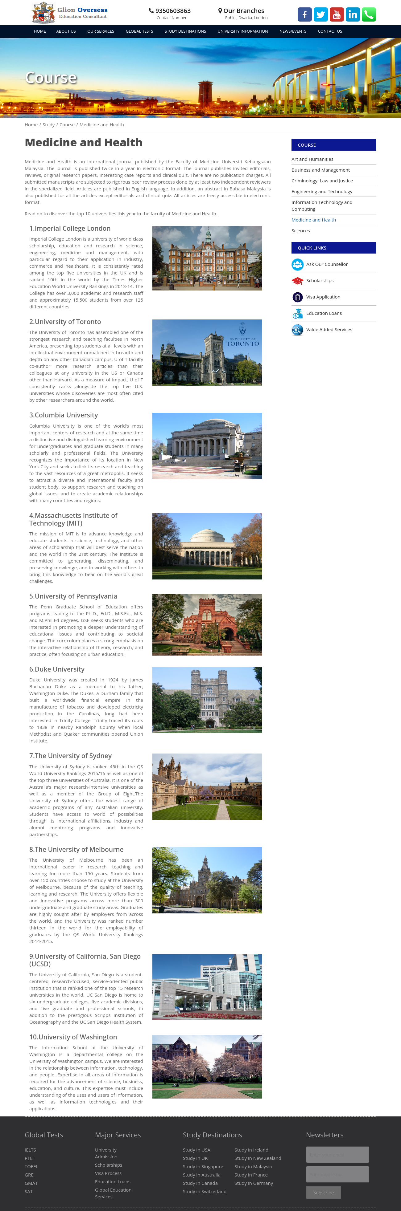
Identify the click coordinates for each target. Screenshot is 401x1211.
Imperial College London (73, 228)
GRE (29, 1175)
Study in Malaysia (253, 1166)
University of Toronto (68, 321)
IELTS (30, 1150)
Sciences (300, 230)
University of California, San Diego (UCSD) (85, 960)
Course (307, 145)
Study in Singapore (203, 1166)
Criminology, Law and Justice (322, 180)
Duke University (60, 669)
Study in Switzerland (204, 1191)
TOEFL (31, 1166)
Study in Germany (254, 1183)
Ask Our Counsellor (319, 264)
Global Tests (140, 31)
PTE (29, 1158)
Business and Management (320, 170)
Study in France (251, 1175)
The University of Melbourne (79, 849)
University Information (243, 31)
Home (40, 31)
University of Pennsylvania (76, 596)
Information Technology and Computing (321, 205)
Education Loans (316, 313)
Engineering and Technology (321, 191)
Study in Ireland (251, 1150)
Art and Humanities (312, 159)
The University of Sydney (73, 755)
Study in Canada (200, 1183)
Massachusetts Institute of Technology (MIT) (73, 519)
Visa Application (315, 297)
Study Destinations (186, 31)
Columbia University (66, 415)
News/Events (293, 31)
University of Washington (78, 1037)
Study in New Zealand (258, 1158)
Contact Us (330, 31)
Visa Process (108, 1173)
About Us (66, 31)
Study (49, 124)
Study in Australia (202, 1175)
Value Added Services (321, 330)
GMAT (31, 1183)
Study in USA (196, 1150)
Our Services (101, 31)
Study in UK (195, 1158)
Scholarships (312, 281)
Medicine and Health (313, 220)
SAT (29, 1191)
